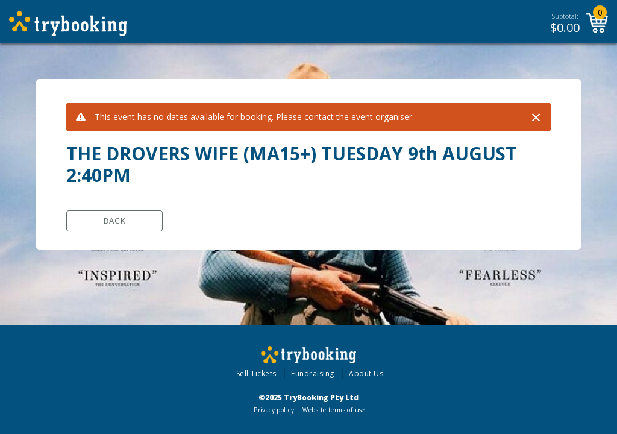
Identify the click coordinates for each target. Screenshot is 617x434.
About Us (366, 373)
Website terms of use (333, 410)
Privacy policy (274, 410)
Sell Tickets (256, 373)
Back (115, 220)
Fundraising (312, 373)
